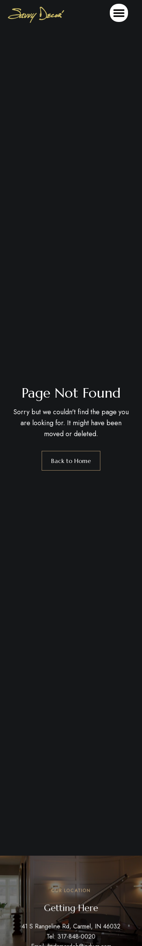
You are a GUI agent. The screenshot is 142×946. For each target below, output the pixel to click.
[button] (119, 13)
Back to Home (71, 460)
